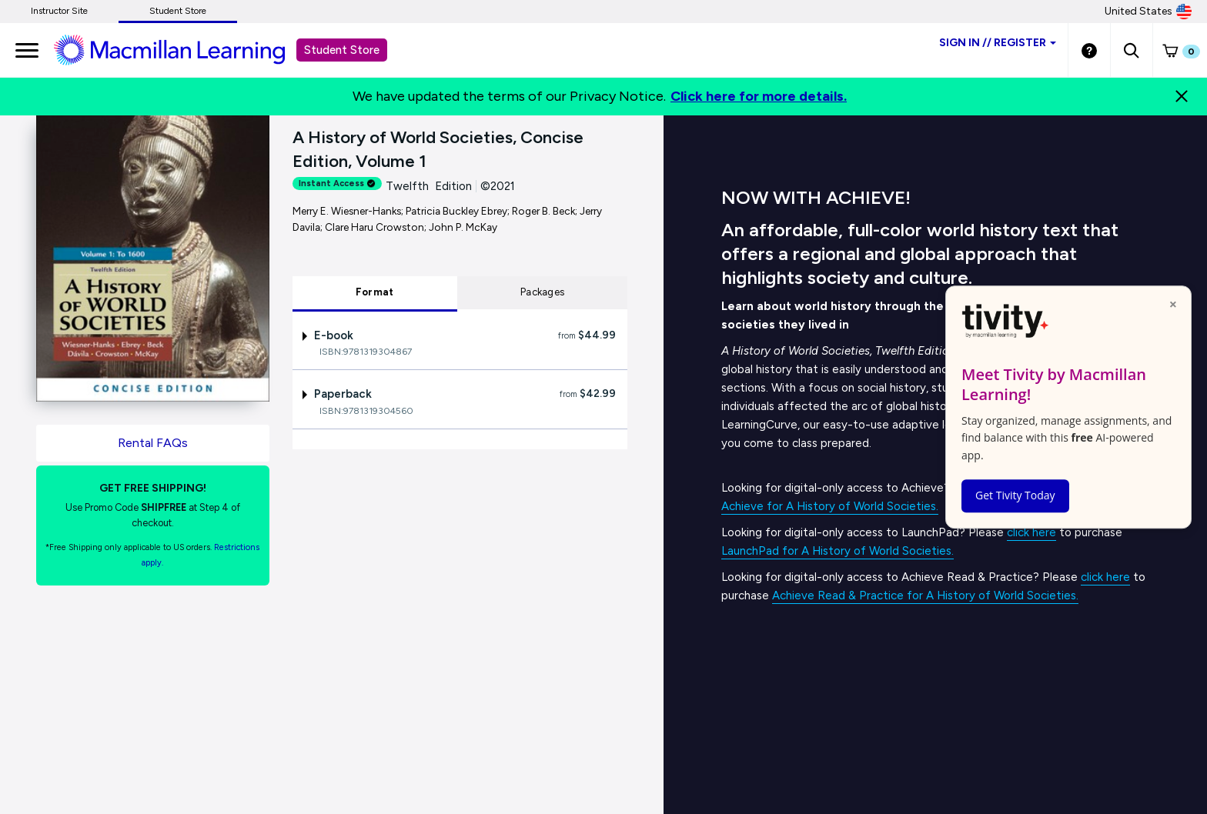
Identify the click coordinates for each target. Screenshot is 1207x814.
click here (1031, 532)
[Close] (1181, 96)
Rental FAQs (153, 442)
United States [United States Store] (1148, 11)
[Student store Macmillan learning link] (180, 49)
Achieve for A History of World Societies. (829, 506)
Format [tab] (375, 292)
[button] (1131, 50)
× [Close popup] (1173, 304)
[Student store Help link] (1089, 50)
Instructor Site (59, 10)
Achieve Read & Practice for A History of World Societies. (925, 595)
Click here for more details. (758, 96)
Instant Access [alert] (337, 183)
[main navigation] (27, 50)
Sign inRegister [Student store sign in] (997, 42)
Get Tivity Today (1015, 495)
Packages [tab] (542, 292)
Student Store (177, 10)
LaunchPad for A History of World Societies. (837, 551)
